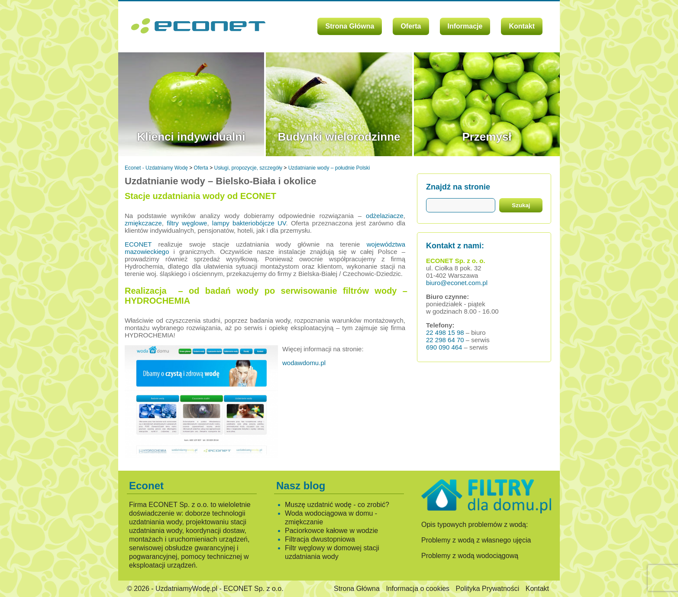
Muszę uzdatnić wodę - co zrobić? (337, 504)
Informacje (465, 26)
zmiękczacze (143, 223)
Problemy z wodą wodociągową (469, 555)
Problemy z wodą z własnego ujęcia (476, 540)
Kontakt (522, 26)
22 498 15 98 (445, 332)
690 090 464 (444, 347)
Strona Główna (349, 26)
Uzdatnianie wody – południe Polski (329, 168)
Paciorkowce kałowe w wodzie (331, 530)
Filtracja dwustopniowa (320, 539)
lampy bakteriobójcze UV (249, 223)
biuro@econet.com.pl (457, 282)
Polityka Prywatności (488, 588)
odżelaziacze (385, 215)
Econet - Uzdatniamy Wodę (156, 168)
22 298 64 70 (445, 339)
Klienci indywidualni (191, 136)
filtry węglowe (187, 223)
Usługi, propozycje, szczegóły (248, 168)
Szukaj (521, 205)
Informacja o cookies (417, 588)
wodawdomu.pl (304, 362)
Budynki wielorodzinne (339, 136)
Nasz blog (300, 485)
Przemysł (486, 136)
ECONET (138, 244)
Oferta (410, 26)
